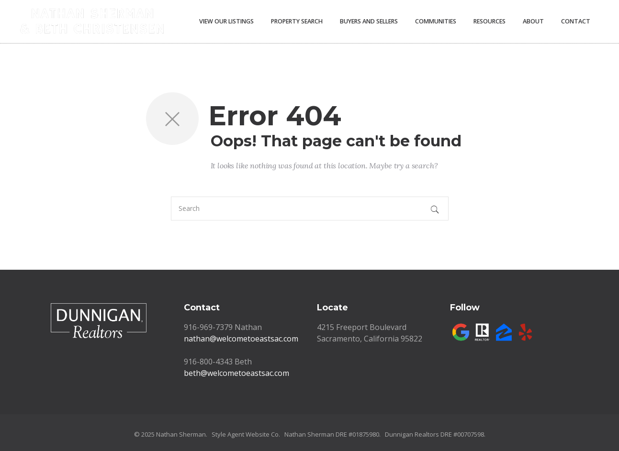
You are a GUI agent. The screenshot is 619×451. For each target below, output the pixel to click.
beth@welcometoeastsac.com (236, 373)
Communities (435, 21)
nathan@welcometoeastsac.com (241, 338)
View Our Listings (226, 21)
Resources (489, 21)
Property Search (297, 21)
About (533, 21)
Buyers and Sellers (369, 21)
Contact (575, 21)
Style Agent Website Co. (246, 434)
